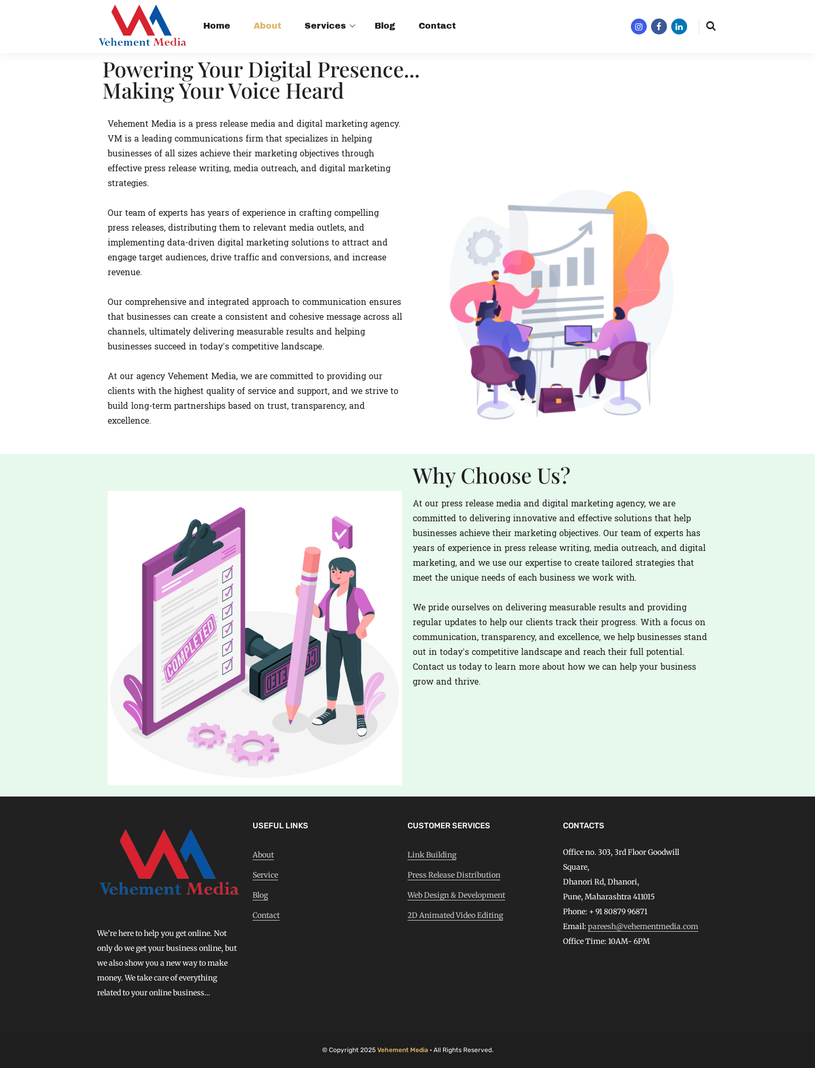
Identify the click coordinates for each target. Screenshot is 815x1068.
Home (216, 25)
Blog (385, 25)
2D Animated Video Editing (455, 915)
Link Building (432, 855)
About (267, 25)
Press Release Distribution (454, 875)
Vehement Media (402, 1050)
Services (325, 25)
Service (265, 875)
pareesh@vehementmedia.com (643, 926)
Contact (437, 25)
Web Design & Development (456, 895)
